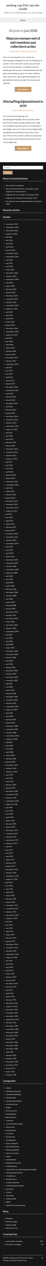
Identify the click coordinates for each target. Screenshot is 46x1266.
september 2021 (12, 257)
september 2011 (12, 508)
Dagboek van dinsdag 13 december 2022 (21, 198)
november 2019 (12, 299)
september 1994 (12, 954)
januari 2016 (10, 400)
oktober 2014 (11, 423)
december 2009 (12, 560)
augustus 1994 (11, 957)
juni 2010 (9, 547)
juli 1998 (9, 807)
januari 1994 (10, 980)
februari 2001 (11, 719)
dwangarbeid (11, 1130)
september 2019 (12, 305)
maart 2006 (10, 622)
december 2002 (12, 677)
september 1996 (12, 876)
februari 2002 (11, 693)
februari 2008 (11, 605)
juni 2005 (9, 638)
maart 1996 (10, 895)
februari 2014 (11, 442)
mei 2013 (9, 468)
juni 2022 (9, 240)
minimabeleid (11, 1160)
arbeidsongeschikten (14, 1101)
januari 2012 (10, 498)
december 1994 (12, 944)
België (8, 1107)
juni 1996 (9, 886)
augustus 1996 (11, 879)
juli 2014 (9, 433)
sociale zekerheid (12, 1182)
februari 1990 (11, 1023)
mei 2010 (9, 550)
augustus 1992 (11, 1006)
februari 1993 (11, 1000)
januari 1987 (10, 1039)
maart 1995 (10, 935)
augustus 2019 (11, 309)
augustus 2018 (11, 335)
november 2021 (12, 253)
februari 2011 (11, 527)
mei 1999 (9, 778)
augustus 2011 (11, 511)
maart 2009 (10, 586)
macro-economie (12, 1153)
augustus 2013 (11, 459)
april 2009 (9, 583)
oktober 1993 (11, 987)
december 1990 (12, 1016)
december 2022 (12, 230)
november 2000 (12, 729)
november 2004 (12, 654)
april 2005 (9, 644)
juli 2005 (9, 635)
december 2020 (12, 273)
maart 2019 (10, 322)
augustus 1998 (11, 804)
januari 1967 (10, 1068)
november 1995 (12, 908)
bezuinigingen (11, 1114)
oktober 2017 (11, 361)
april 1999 (9, 781)
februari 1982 (11, 1055)
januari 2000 (10, 762)
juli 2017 (9, 367)
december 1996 (12, 869)
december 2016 (12, 387)
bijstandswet (28, 110)
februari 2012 (11, 495)
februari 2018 (11, 351)
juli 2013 (9, 462)
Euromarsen (10, 1137)
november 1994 (12, 948)
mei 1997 (9, 853)
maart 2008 (10, 602)
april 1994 (9, 970)
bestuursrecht (11, 1111)
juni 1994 (9, 964)
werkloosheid (11, 1199)
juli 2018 (9, 338)
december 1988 (12, 1032)
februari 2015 (11, 410)
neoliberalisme (11, 1166)
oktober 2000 (11, 733)
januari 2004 (10, 667)
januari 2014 (10, 446)
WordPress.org (12, 1228)
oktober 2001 (11, 703)
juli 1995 (9, 922)
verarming (9, 1195)
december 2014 (12, 416)
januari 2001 (10, 723)
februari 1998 (11, 824)
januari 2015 (10, 413)
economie (9, 1133)
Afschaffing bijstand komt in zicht (23, 103)
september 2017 (12, 364)
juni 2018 (9, 341)
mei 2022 (9, 244)
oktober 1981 (11, 1058)
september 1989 (12, 1029)
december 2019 (12, 296)
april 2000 (9, 752)
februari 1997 (11, 863)
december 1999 (12, 765)
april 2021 (9, 266)
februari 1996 (11, 899)
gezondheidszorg (12, 1146)
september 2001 (12, 706)
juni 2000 (9, 746)
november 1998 (12, 794)
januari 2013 (10, 478)
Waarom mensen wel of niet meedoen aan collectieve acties (23, 42)
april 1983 (9, 1052)
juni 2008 (9, 599)
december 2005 (12, 625)
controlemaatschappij (14, 1124)
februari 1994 (11, 977)
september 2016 (12, 390)
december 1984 (12, 1049)
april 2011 (9, 521)
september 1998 (12, 801)
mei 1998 (9, 814)
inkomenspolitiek (12, 1150)
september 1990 (12, 1019)
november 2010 (12, 537)
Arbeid (8, 1088)
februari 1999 (11, 785)
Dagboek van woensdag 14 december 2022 (22, 195)
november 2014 (12, 420)
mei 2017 (9, 374)
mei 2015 (9, 407)
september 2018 (12, 331)
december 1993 (12, 983)
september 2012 (12, 485)
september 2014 (12, 426)
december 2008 (12, 592)
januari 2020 (10, 292)
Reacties (11, 1225)
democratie (10, 1127)
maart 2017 (10, 380)
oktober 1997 (11, 837)
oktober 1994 (11, 951)
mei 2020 (9, 283)
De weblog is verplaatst (15, 185)
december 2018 (12, 328)
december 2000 (12, 726)
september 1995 (12, 915)
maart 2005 (10, 648)
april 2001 (9, 716)
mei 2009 (9, 579)
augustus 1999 (11, 772)
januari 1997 (10, 866)
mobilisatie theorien (28, 51)
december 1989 (12, 1026)
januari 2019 (10, 325)
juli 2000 (9, 742)
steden (8, 1192)
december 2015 (12, 403)
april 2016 (9, 394)
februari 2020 (11, 289)
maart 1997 (10, 860)
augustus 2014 (11, 429)
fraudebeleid (11, 1140)
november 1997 (12, 834)
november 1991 (12, 1013)
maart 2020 (10, 286)
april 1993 (9, 993)
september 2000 (12, 736)
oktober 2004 (11, 657)
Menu (23, 20)
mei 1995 (9, 928)
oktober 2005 (11, 628)
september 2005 (12, 631)
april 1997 (9, 856)
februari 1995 (11, 938)
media (8, 1156)
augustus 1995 (11, 918)
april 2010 (9, 553)
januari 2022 (10, 250)
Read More (23, 89)
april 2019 (9, 318)
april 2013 (9, 472)
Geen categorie (12, 1143)
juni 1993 (9, 990)
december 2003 (12, 670)
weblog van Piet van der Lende (23, 7)
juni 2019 (9, 312)
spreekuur (10, 1189)
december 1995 (12, 905)
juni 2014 (9, 436)
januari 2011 (10, 530)
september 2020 (12, 279)
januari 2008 (10, 609)
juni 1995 (9, 925)
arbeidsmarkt (11, 1098)
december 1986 (12, 1042)
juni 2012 (9, 488)
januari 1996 (10, 902)
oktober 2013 (11, 455)
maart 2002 (10, 690)
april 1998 (9, 817)
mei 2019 (9, 315)
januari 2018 (10, 354)
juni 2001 (9, 713)
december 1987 (12, 1036)
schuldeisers (11, 1176)
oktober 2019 (11, 302)
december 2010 (12, 534)
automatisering (12, 1104)
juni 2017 (9, 371)
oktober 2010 (11, 540)
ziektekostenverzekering (15, 1205)
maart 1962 (10, 1072)
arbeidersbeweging (13, 1091)
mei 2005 (9, 641)
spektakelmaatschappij (14, 1186)
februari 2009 (11, 589)
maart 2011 (10, 524)
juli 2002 (9, 684)
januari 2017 (10, 384)
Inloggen (9, 1218)
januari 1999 (10, 788)
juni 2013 (9, 465)
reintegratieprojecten (14, 1173)
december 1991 (12, 1010)
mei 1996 (9, 889)
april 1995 (9, 931)
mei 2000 (9, 749)
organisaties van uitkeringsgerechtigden (21, 1169)
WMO (8, 1202)
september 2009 (12, 569)
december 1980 (12, 1062)
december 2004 (12, 651)
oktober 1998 (11, 798)
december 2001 (12, 697)
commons (9, 1120)
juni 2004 (9, 661)
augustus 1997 (11, 843)
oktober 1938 (11, 1075)
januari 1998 (10, 827)
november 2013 (12, 452)
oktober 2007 (11, 615)
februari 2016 (11, 397)
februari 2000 (11, 759)
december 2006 (12, 618)
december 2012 (12, 481)
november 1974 (12, 1065)
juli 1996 (9, 882)
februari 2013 (11, 475)
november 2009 (12, 563)
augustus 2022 (11, 234)
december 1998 (12, 791)
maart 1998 (10, 821)
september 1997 (12, 840)
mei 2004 (9, 664)
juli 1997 (9, 847)
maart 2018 (10, 348)
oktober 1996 (11, 873)
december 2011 (12, 501)
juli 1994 (9, 961)
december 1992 (12, 1003)
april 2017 (9, 377)
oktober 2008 (11, 596)
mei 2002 (9, 687)
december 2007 (12, 612)
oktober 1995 (11, 912)
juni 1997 (9, 850)
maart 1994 (10, 974)
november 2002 (12, 680)
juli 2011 (9, 514)
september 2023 (12, 227)
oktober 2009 (11, 566)
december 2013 (12, 449)
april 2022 (9, 247)
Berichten (11, 1222)
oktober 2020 (11, 276)
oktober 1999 (11, 768)
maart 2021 (10, 270)
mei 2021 (9, 263)
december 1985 (12, 1045)
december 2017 (12, 358)
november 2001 (12, 700)
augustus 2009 (11, 573)
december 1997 (12, 830)
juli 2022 (9, 237)
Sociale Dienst (11, 1179)
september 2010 (12, 543)
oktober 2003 (11, 674)
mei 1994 (9, 967)
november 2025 (12, 224)
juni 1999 (9, 775)
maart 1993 (10, 996)
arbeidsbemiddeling (13, 1094)
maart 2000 (10, 755)
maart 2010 (10, 556)
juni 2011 (9, 517)
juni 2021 (9, 260)
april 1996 (9, 892)
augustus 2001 (11, 710)
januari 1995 (10, 941)
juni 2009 (9, 576)
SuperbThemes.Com (19, 1260)
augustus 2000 (11, 739)
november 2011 (12, 504)
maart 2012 (10, 491)
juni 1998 (9, 811)
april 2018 (9, 345)
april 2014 (9, 439)
